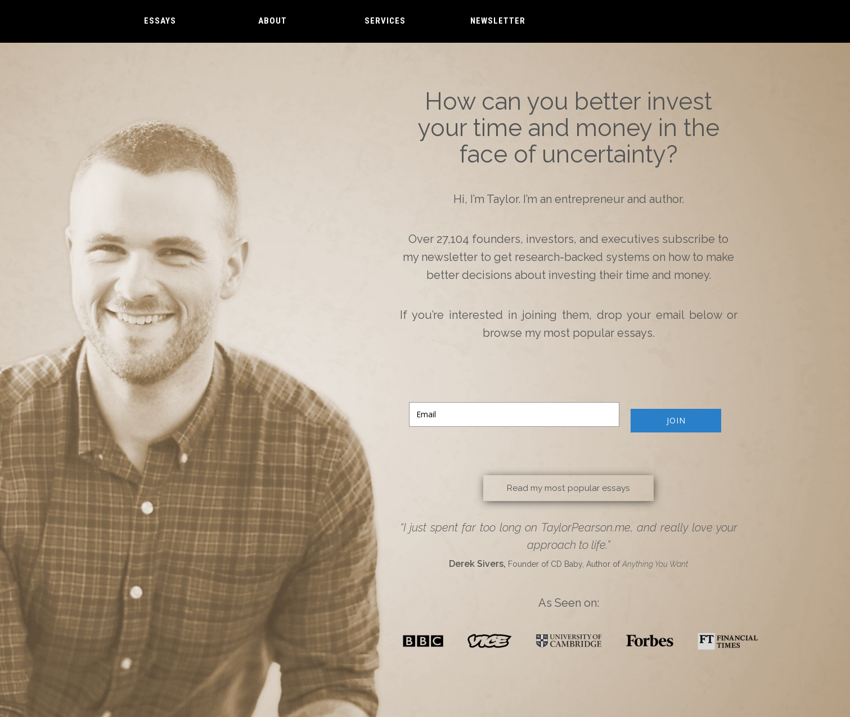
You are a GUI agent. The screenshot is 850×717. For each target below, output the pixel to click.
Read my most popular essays (568, 487)
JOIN (676, 420)
